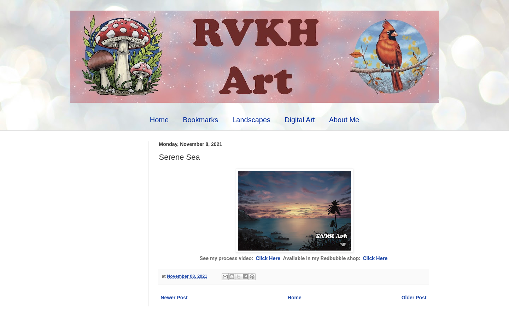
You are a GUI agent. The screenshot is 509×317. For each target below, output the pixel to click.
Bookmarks (200, 120)
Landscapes (251, 120)
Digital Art (300, 120)
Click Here (269, 258)
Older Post (414, 297)
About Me (344, 120)
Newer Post (174, 297)
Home (159, 120)
